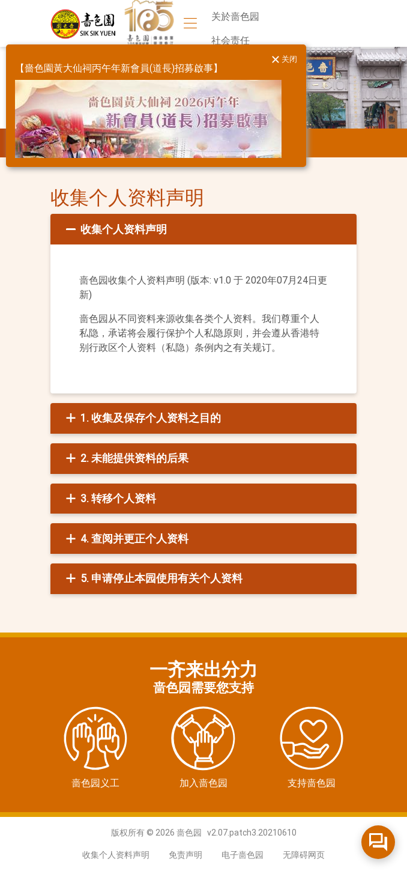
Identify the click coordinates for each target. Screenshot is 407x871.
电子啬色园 (243, 855)
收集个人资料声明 (115, 229)
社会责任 (230, 40)
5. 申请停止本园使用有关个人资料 (153, 578)
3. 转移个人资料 (109, 499)
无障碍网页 (304, 855)
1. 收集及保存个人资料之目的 (142, 418)
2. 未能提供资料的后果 (125, 458)
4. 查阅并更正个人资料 (125, 539)
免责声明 (185, 855)
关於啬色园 (235, 16)
